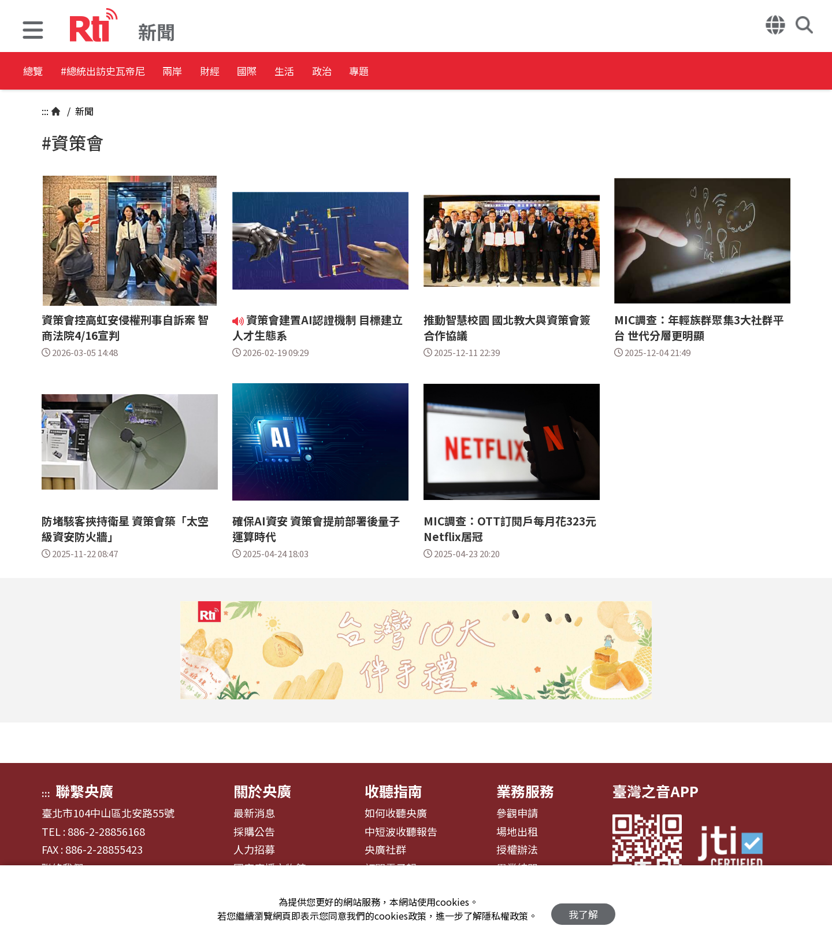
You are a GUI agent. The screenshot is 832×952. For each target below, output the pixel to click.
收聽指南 (393, 790)
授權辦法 (517, 849)
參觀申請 (517, 813)
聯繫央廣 (84, 790)
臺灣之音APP (655, 790)
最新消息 (254, 813)
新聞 (83, 111)
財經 (266, 72)
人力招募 (254, 849)
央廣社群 (385, 849)
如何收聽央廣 (396, 813)
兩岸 (214, 72)
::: (45, 111)
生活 (370, 72)
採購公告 (254, 831)
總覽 (34, 72)
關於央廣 (262, 790)
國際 (318, 72)
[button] (32, 31)
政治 (422, 72)
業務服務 (525, 790)
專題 (474, 72)
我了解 (583, 909)
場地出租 (517, 831)
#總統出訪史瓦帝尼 (124, 72)
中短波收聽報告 (401, 831)
